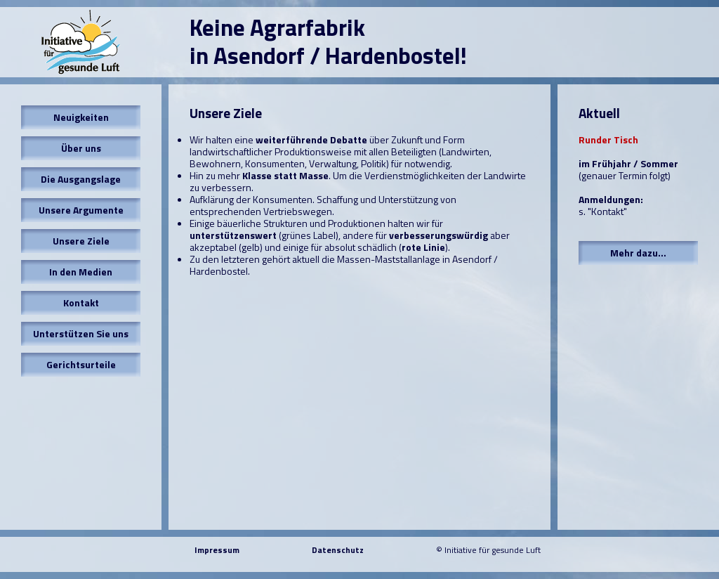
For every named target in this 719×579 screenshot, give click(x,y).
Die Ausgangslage (81, 178)
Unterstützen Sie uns (80, 333)
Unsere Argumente (81, 209)
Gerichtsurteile (81, 364)
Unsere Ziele (81, 240)
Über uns (81, 148)
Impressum (216, 550)
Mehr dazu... (638, 252)
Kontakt (81, 302)
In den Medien (80, 271)
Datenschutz (338, 550)
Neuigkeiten (81, 117)
